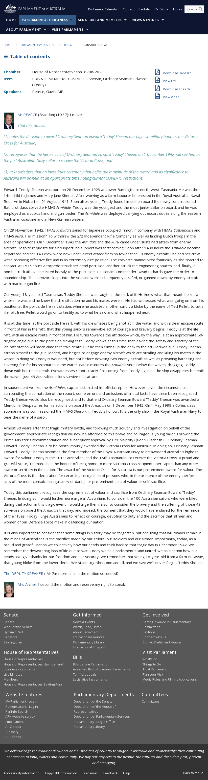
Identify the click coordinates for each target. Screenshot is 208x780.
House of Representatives (23, 659)
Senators (10, 637)
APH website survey (20, 716)
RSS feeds (13, 736)
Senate (9, 622)
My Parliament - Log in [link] (21, 701)
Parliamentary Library (88, 642)
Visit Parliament (68, 29)
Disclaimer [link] (90, 773)
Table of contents (27, 56)
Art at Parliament (154, 669)
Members (11, 679)
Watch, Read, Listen (87, 627)
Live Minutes (13, 674)
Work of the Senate (18, 627)
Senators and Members (100, 20)
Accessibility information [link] (22, 773)
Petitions (149, 632)
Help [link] (126, 773)
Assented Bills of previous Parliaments (101, 669)
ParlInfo (144, 9)
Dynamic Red (13, 632)
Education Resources (88, 637)
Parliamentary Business (45, 20)
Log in (177, 9)
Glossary (11, 732)
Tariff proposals (84, 674)
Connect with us (154, 637)
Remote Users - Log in (21, 706)
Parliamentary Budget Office (94, 721)
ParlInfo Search (16, 711)
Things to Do (151, 664)
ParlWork (161, 9)
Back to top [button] (193, 773)
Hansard (69, 45)
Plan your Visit (152, 674)
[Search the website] (194, 9)
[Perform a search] (200, 9)
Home (11, 20)
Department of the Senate (93, 701)
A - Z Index (13, 726)
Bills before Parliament (90, 664)
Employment (14, 721)
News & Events (145, 20)
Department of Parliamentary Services (102, 716)
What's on (149, 659)
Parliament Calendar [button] (103, 9)
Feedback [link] (110, 773)
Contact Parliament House (161, 642)
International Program (89, 647)
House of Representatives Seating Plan (33, 684)
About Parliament (23, 29)
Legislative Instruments (90, 679)
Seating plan (13, 642)
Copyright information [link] (61, 773)
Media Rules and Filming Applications (169, 679)
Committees (151, 701)
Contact (128, 9)
